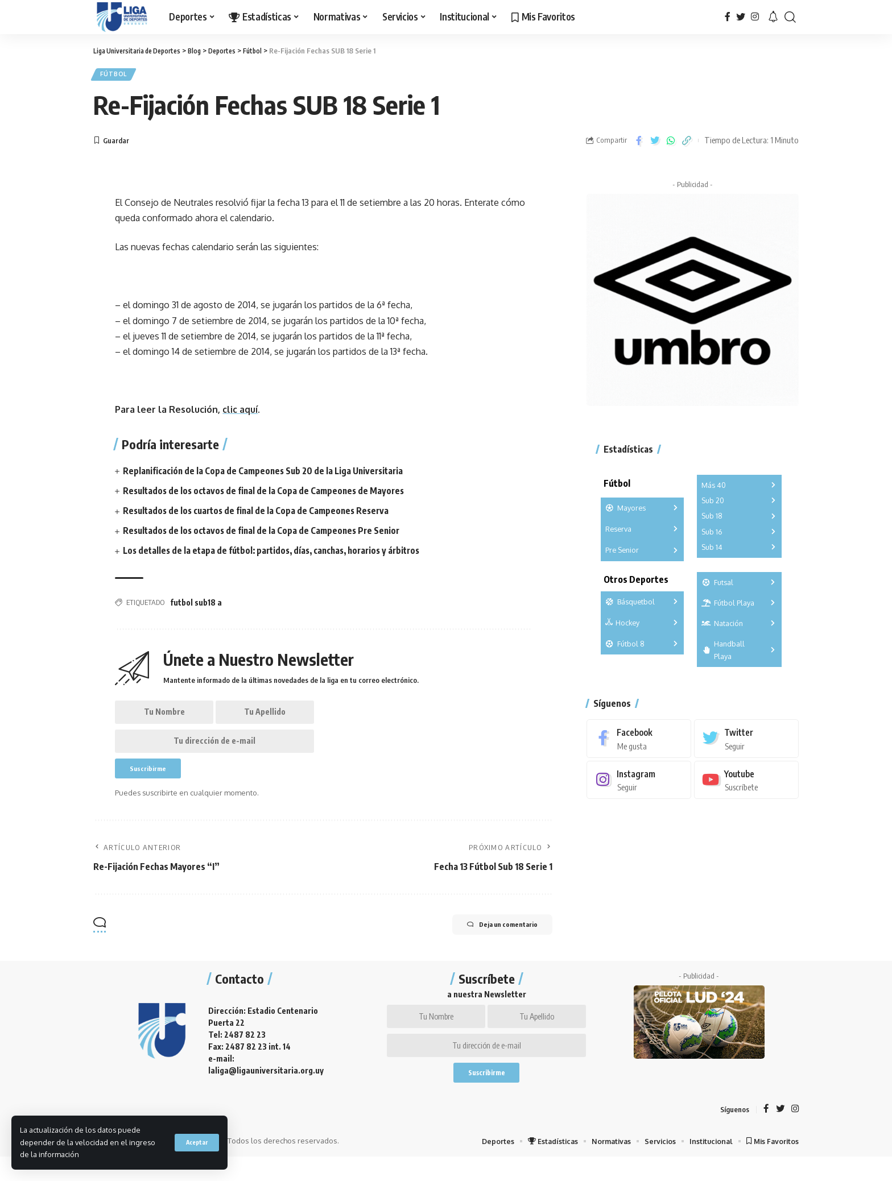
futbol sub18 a (196, 606)
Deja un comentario (492, 939)
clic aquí (240, 412)
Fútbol (116, 76)
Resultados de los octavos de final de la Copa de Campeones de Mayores (267, 493)
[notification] (773, 17)
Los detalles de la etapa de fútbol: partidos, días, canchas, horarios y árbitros (279, 554)
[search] (790, 17)
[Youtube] (746, 775)
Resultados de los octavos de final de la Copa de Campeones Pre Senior (265, 533)
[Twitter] (740, 16)
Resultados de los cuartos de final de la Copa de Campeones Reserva (261, 513)
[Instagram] (755, 16)
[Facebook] (727, 16)
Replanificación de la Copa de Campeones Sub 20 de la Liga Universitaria (267, 473)
